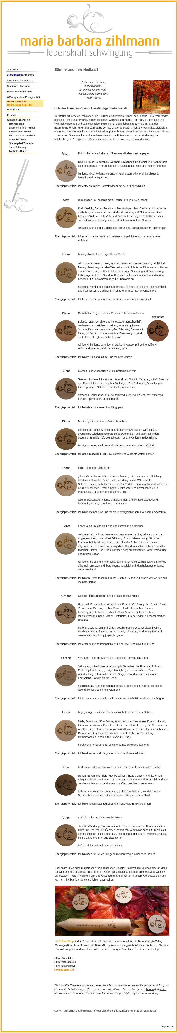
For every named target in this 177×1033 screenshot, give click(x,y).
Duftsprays (27, 75)
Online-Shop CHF (17, 101)
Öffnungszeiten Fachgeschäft (24, 97)
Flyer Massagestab (66, 962)
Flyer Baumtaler (64, 958)
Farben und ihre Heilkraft (22, 135)
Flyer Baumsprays (65, 966)
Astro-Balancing (17, 147)
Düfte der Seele (17, 139)
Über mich (13, 109)
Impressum (167, 1026)
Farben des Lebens (20, 131)
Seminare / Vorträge (18, 86)
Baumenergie (16, 123)
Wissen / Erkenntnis (18, 120)
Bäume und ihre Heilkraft (22, 127)
